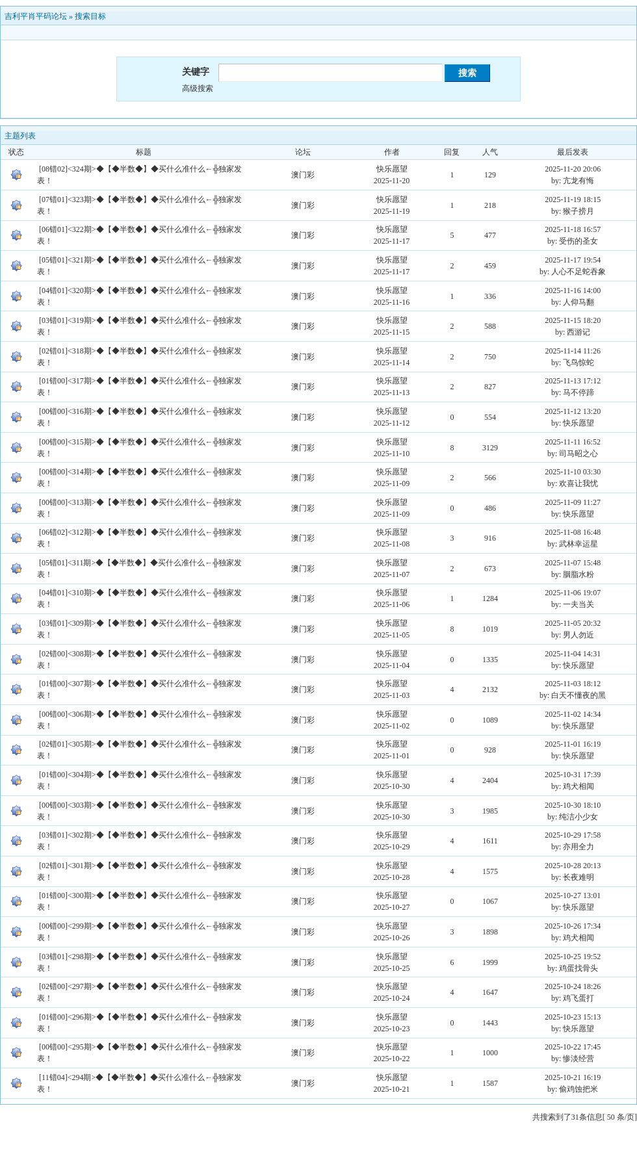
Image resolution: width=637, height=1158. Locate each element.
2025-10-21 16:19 (573, 1077)
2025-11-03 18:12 (573, 683)
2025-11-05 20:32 (573, 623)
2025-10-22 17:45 (573, 1046)
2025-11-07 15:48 (573, 562)
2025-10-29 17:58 (573, 835)
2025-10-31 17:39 (573, 774)
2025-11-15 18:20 (573, 320)
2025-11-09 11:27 (572, 502)
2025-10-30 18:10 (573, 805)
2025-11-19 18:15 (573, 199)
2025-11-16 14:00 (573, 290)
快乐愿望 (392, 169)
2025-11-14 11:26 (572, 350)
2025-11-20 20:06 (573, 169)
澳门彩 (303, 174)
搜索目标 (90, 16)
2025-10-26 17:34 (573, 926)
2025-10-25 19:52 (573, 956)
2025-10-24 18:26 (573, 986)
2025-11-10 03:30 (573, 471)
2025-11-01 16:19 (573, 744)
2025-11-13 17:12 (573, 380)
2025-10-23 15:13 (573, 1017)
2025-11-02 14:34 (573, 714)
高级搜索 (197, 88)
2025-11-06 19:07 (573, 592)
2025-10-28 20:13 (573, 865)
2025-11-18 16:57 (573, 229)
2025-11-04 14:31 (573, 653)
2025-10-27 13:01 (573, 895)
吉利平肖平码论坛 (36, 16)
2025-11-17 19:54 (573, 259)
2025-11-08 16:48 (573, 532)
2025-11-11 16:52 (572, 441)
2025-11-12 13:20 (573, 411)
